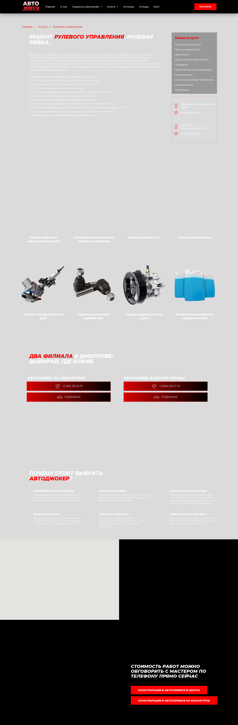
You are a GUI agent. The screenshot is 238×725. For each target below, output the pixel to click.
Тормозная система (188, 44)
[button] (205, 6)
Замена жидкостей (187, 49)
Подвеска (181, 64)
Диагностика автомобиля (192, 59)
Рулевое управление (67, 26)
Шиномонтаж (184, 84)
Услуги (43, 26)
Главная (50, 6)
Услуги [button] (111, 6)
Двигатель (181, 54)
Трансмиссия (183, 74)
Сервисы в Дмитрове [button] (86, 6)
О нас (63, 6)
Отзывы (144, 6)
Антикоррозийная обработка (194, 79)
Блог (157, 6)
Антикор (128, 6)
